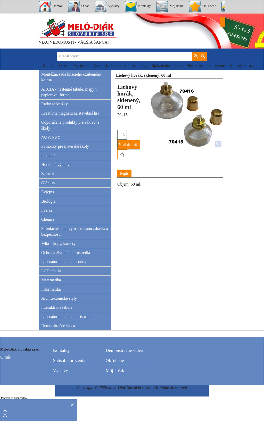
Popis (124, 174)
